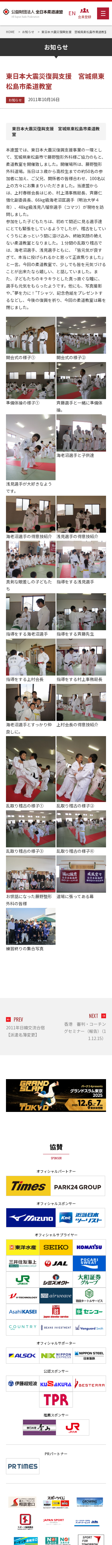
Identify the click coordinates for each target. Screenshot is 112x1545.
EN (72, 13)
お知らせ (15, 100)
